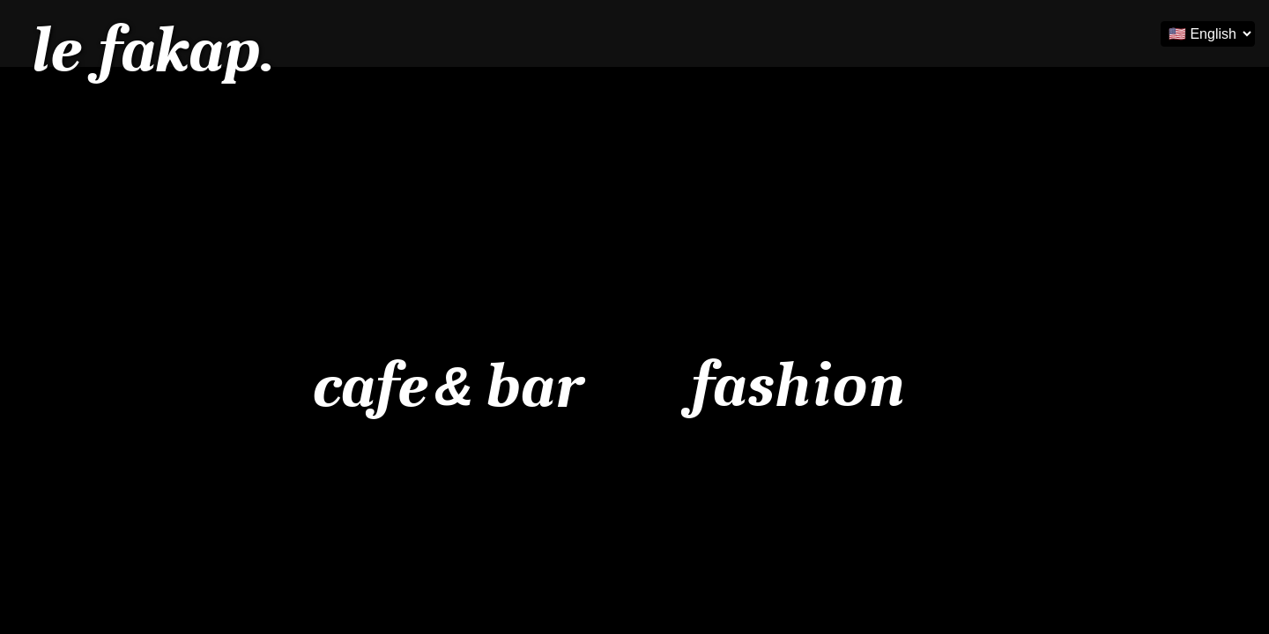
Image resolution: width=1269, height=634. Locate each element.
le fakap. (150, 50)
